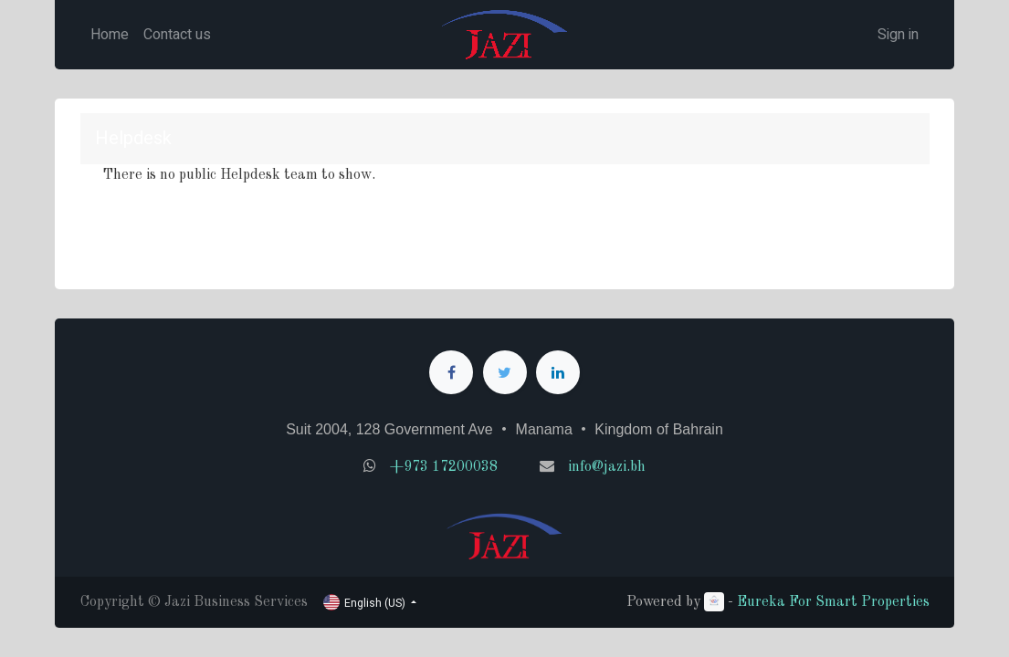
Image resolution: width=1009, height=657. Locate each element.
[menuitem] (109, 34)
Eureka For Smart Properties (833, 602)
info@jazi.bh (607, 467)
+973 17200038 (444, 467)
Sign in (898, 35)
